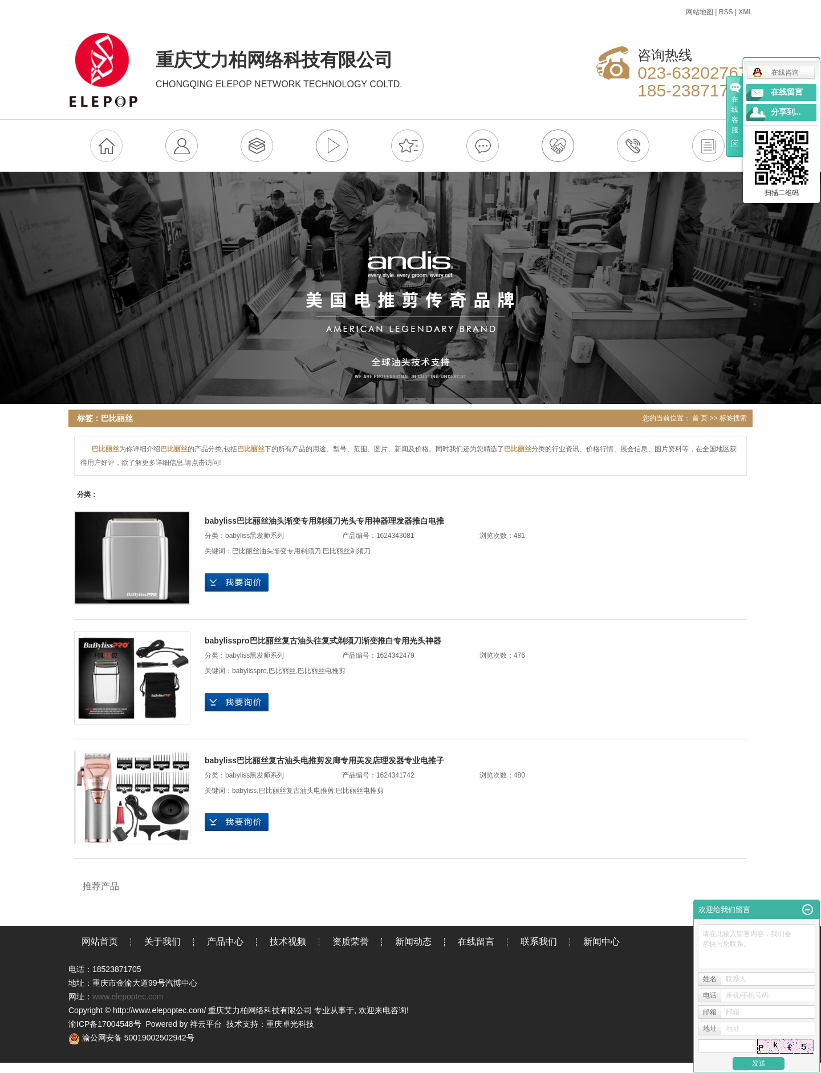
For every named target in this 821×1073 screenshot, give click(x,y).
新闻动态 (413, 941)
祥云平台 (206, 1024)
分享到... (786, 112)
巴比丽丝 (282, 671)
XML (745, 12)
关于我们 (162, 941)
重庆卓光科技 (290, 1024)
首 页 (700, 418)
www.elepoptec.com (128, 996)
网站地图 (699, 12)
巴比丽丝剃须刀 (347, 551)
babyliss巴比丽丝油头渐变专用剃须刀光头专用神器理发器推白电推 (324, 520)
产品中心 (225, 941)
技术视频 (288, 941)
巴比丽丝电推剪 (322, 671)
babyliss (244, 791)
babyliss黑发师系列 (254, 536)
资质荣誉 (350, 941)
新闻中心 (601, 941)
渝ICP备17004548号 (104, 1024)
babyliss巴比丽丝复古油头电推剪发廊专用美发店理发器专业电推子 (324, 760)
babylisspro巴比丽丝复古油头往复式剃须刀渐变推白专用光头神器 (323, 640)
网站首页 (100, 941)
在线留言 (476, 941)
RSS (726, 12)
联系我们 (539, 941)
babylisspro (249, 671)
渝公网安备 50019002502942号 (131, 1037)
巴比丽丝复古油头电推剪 (296, 791)
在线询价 (237, 582)
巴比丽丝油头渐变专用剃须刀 (276, 551)
